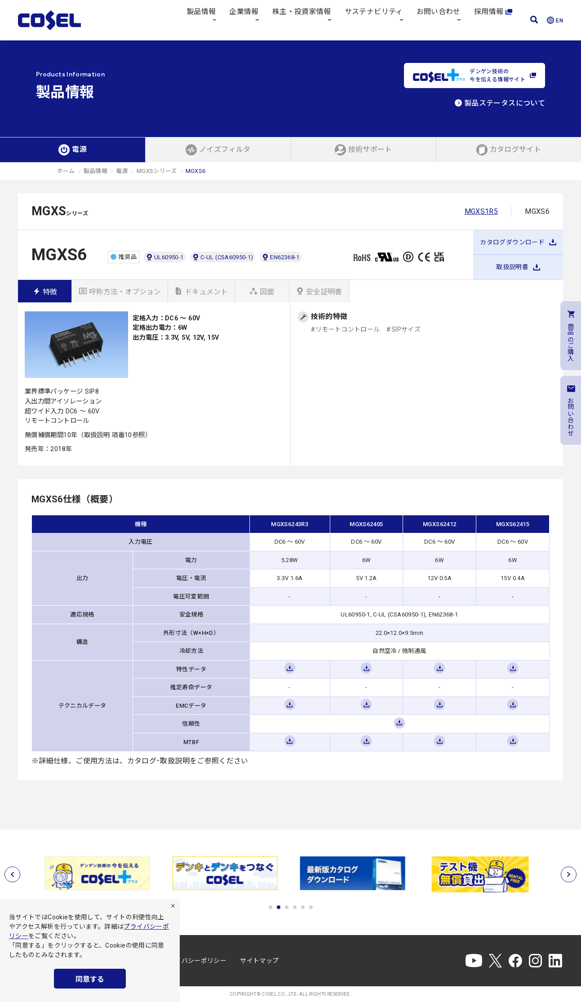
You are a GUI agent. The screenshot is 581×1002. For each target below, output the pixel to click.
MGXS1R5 (481, 211)
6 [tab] (311, 907)
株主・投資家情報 (301, 20)
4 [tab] (295, 907)
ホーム (66, 171)
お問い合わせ (439, 20)
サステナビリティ (374, 20)
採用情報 (493, 20)
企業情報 (243, 20)
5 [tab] (303, 907)
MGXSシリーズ (157, 171)
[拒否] (173, 906)
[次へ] (569, 874)
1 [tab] (270, 907)
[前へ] (12, 874)
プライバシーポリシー (194, 960)
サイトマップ (259, 960)
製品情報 (201, 20)
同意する (89, 979)
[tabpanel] (100, 873)
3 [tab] (286, 907)
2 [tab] (278, 907)
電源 (122, 171)
